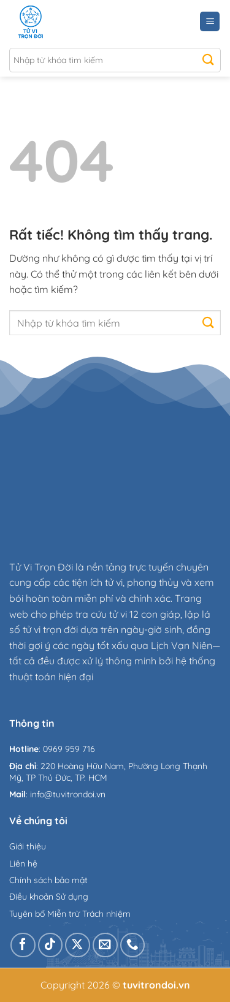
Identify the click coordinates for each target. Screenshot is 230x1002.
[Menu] (210, 22)
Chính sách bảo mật (48, 880)
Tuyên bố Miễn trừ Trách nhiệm (70, 913)
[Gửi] (208, 60)
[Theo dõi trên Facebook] (23, 945)
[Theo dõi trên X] (77, 945)
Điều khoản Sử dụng (48, 896)
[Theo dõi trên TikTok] (50, 945)
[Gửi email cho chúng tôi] (105, 945)
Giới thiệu (27, 846)
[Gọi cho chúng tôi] (132, 945)
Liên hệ (23, 863)
